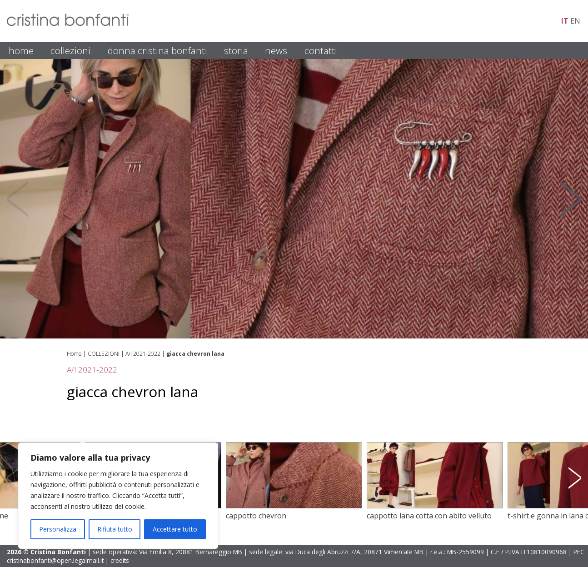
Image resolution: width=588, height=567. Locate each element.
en (575, 21)
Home (74, 354)
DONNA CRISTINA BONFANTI (157, 50)
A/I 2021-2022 (142, 354)
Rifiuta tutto (114, 529)
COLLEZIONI (70, 50)
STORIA (236, 50)
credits (119, 560)
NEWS (276, 50)
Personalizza (57, 529)
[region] (118, 496)
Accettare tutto (175, 529)
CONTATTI (320, 50)
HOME (21, 50)
